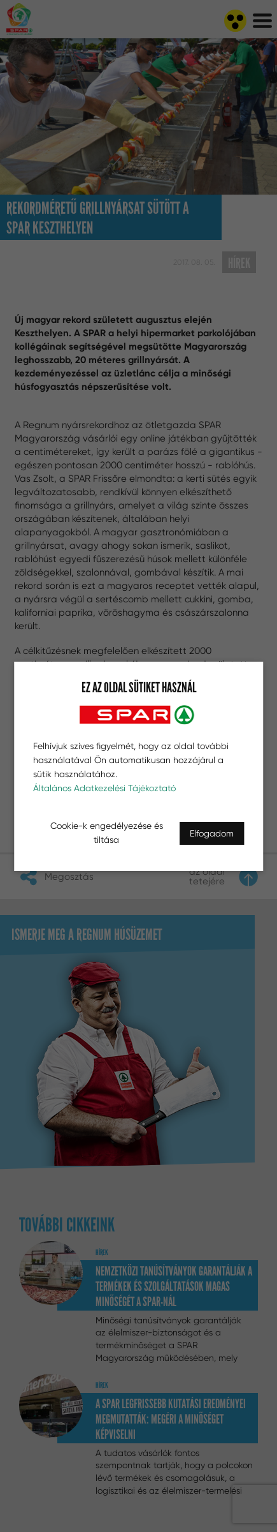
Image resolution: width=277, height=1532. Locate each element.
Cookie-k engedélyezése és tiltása (106, 833)
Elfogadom (212, 833)
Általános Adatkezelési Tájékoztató (104, 788)
